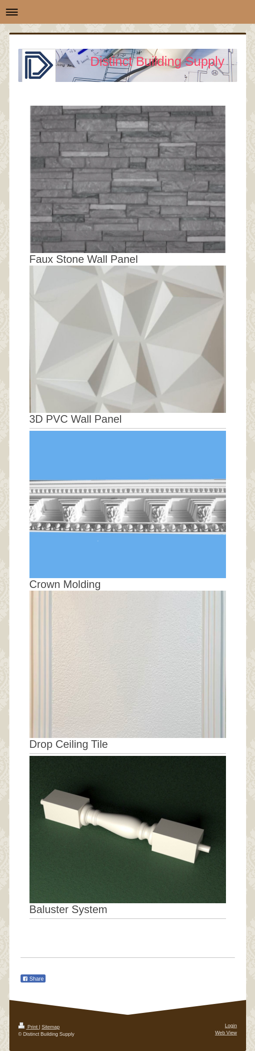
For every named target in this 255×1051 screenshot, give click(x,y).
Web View (226, 1032)
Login (231, 1025)
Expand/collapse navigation (127, 11)
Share (33, 979)
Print (28, 1027)
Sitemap (50, 1027)
